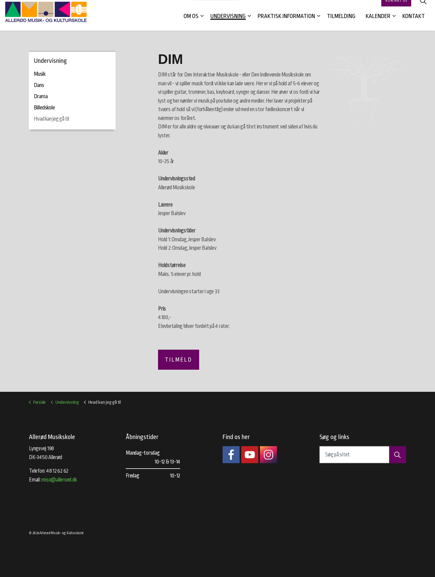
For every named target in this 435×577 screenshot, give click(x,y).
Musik (39, 74)
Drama (41, 96)
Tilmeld (178, 359)
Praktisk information (286, 23)
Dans (39, 85)
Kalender (378, 23)
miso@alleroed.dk (59, 480)
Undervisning (228, 23)
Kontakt (413, 23)
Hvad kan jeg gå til (51, 119)
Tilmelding (341, 23)
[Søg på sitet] (362, 454)
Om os (191, 23)
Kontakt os (396, 8)
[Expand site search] (423, 7)
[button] (397, 454)
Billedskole (44, 107)
